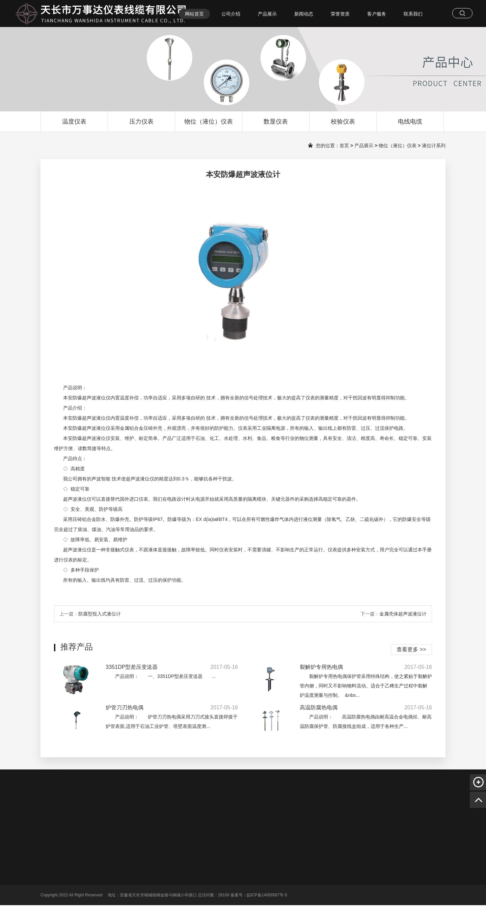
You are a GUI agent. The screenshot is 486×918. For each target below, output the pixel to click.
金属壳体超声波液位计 (403, 614)
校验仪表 (343, 125)
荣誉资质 (340, 14)
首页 (344, 145)
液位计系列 (434, 145)
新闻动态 (303, 14)
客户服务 (376, 14)
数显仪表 (276, 125)
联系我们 (413, 14)
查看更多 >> (411, 649)
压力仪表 (141, 125)
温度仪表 (74, 125)
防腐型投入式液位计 (99, 614)
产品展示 (267, 14)
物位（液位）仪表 (208, 125)
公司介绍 (230, 14)
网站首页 (194, 14)
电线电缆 (410, 125)
